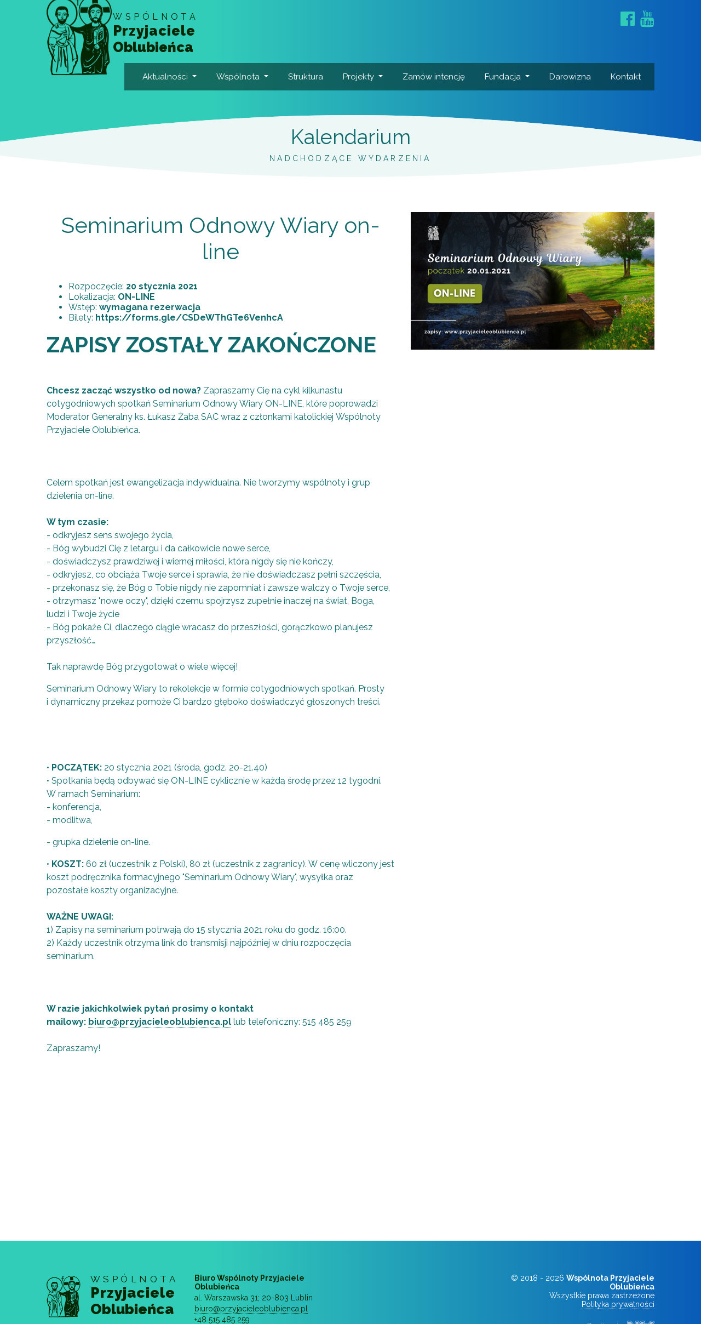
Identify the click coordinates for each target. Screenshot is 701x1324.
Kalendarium (350, 163)
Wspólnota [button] (242, 77)
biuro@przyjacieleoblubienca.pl (159, 1049)
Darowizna (574, 77)
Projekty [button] (362, 77)
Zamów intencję (421, 90)
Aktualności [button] (169, 77)
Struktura (309, 77)
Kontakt (629, 77)
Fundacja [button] (507, 77)
